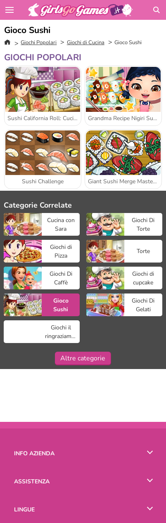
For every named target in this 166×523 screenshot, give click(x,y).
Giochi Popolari (39, 42)
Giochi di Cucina (85, 42)
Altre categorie (82, 358)
